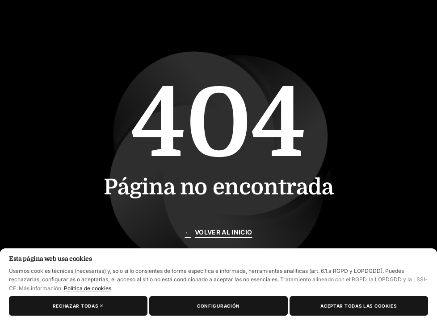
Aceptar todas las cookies (358, 306)
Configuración (218, 306)
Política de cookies (87, 288)
